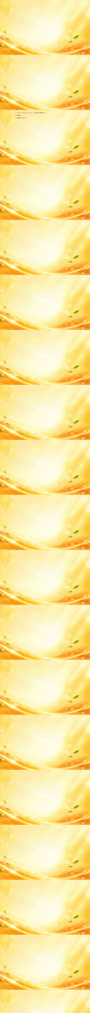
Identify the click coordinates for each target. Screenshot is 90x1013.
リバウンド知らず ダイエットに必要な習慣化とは (31, 112)
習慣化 (19, 115)
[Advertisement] (30, 148)
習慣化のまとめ (21, 118)
